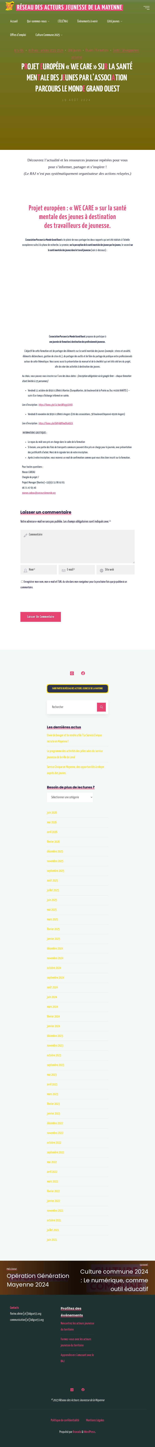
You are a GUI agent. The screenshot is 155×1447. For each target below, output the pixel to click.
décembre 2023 (55, 1036)
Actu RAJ (25, 50)
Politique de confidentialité (65, 1420)
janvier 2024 (53, 1026)
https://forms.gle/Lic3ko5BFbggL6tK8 (55, 405)
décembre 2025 (55, 852)
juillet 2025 (53, 890)
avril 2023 (52, 1085)
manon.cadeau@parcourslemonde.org (39, 493)
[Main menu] (145, 8)
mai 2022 (52, 1162)
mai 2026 (52, 822)
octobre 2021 (54, 1221)
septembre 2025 (55, 871)
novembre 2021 (55, 1211)
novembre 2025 (55, 861)
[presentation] (43, 598)
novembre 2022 (55, 1133)
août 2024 (52, 988)
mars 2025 (52, 920)
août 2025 (52, 881)
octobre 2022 (54, 1143)
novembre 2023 (55, 1046)
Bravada (76, 1431)
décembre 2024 (55, 949)
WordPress (89, 1431)
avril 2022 (52, 1172)
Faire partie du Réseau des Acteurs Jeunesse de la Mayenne (77, 689)
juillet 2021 (53, 1230)
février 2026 (53, 842)
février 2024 (53, 1017)
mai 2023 (52, 1075)
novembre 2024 (55, 958)
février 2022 (53, 1191)
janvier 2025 (53, 939)
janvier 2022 (53, 1201)
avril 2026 (52, 832)
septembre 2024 (55, 978)
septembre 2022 (55, 1153)
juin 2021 (52, 1240)
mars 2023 (52, 1094)
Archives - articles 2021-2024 (53, 50)
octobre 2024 (54, 968)
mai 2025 (52, 910)
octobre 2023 (54, 1055)
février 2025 (53, 929)
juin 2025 (52, 900)
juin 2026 (52, 813)
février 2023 (53, 1104)
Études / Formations (107, 50)
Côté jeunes (84, 50)
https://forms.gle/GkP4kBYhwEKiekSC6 (56, 423)
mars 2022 (52, 1182)
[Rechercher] (101, 707)
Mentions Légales (95, 1420)
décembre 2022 (55, 1123)
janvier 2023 (53, 1114)
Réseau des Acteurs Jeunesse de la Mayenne (71, 8)
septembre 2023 (55, 1065)
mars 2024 (52, 1007)
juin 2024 (52, 997)
